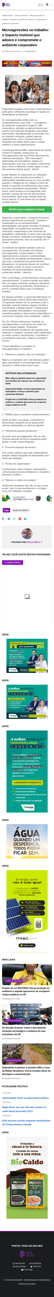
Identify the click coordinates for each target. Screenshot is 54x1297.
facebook (36, 1263)
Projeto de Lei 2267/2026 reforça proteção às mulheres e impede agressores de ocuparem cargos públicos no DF (25, 402)
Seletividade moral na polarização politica (27, 1101)
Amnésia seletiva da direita (27, 1092)
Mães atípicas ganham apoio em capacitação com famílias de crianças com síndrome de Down (25, 381)
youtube (28, 1270)
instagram (20, 1267)
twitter (37, 1267)
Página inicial (7, 15)
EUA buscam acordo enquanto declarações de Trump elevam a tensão (27, 1126)
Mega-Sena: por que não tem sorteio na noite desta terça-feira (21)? (27, 1112)
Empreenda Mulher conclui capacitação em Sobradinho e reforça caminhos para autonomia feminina (25, 391)
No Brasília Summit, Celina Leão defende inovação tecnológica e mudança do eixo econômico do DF (24, 1031)
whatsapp (20, 1263)
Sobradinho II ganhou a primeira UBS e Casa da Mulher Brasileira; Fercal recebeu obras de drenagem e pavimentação (26, 1070)
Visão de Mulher (21, 15)
